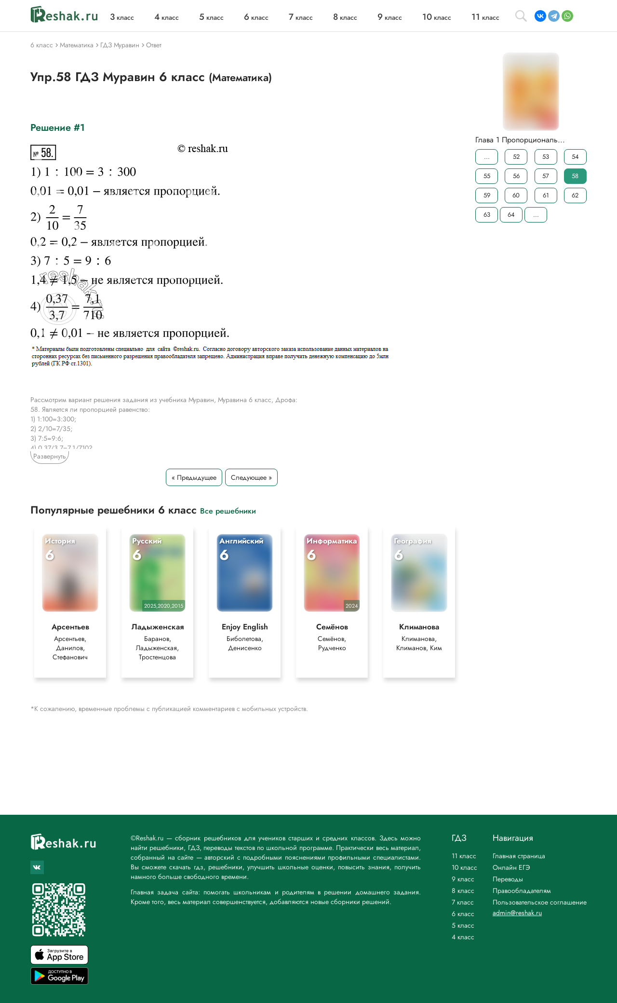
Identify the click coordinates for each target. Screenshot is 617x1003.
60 (516, 195)
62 (575, 195)
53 (545, 156)
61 (546, 195)
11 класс (464, 856)
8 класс (463, 890)
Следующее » (251, 477)
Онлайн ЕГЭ (511, 867)
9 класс (463, 879)
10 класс (464, 867)
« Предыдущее (194, 477)
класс (122, 17)
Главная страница (519, 856)
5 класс (463, 925)
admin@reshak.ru (517, 913)
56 (516, 176)
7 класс (463, 902)
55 (486, 176)
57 (545, 176)
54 (575, 156)
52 (516, 156)
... (487, 156)
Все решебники (228, 510)
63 (486, 214)
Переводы (508, 879)
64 (511, 214)
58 (575, 176)
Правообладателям (522, 890)
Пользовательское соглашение (540, 902)
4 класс (463, 937)
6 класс (463, 914)
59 (486, 195)
